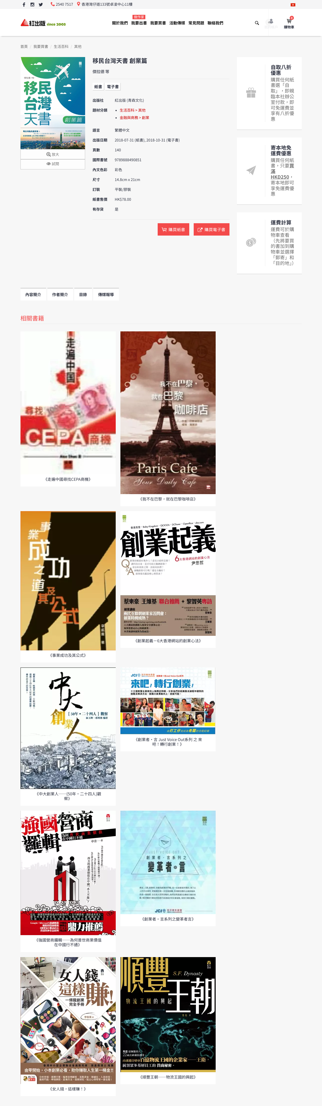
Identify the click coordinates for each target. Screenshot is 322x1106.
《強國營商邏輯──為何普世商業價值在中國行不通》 (67, 942)
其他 (77, 46)
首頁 (24, 46)
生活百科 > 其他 (133, 110)
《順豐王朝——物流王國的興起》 (168, 1077)
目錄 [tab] (83, 294)
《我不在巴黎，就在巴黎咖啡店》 (168, 499)
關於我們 (120, 23)
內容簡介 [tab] (33, 294)
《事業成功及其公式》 (68, 655)
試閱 (52, 164)
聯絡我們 (215, 23)
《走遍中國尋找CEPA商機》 (68, 479)
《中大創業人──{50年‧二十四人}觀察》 (68, 796)
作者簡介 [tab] (60, 294)
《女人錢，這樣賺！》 (68, 1089)
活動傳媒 (177, 23)
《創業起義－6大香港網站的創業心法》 (168, 640)
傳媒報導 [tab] (106, 294)
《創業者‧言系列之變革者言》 (168, 919)
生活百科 (61, 46)
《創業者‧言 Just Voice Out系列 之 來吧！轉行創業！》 (168, 741)
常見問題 (196, 23)
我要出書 (139, 20)
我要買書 (158, 23)
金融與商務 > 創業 (134, 117)
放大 (52, 155)
